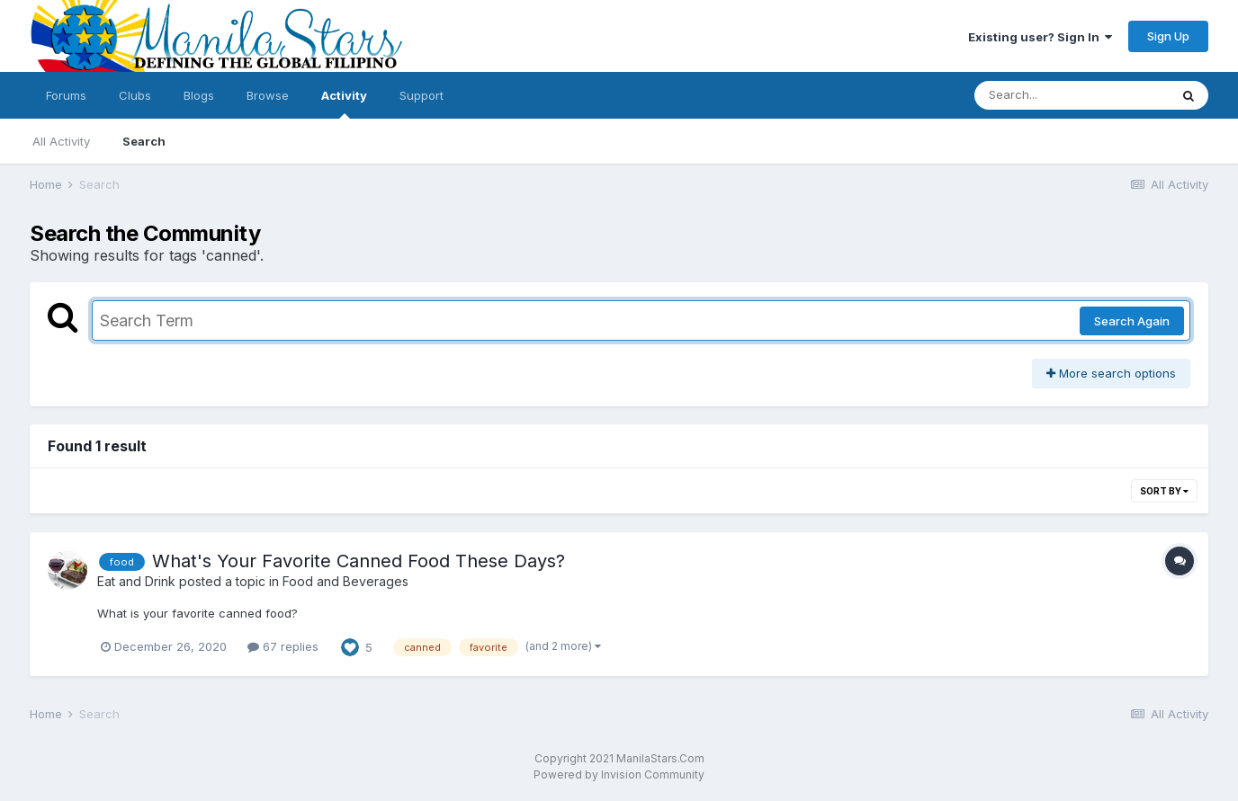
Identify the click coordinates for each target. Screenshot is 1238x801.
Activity (344, 103)
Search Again (1132, 321)
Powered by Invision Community (619, 774)
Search (144, 141)
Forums (66, 95)
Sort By (1164, 490)
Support (421, 95)
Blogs (199, 95)
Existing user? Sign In (1040, 37)
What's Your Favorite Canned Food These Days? (358, 561)
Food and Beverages (345, 581)
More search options (1111, 373)
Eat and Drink (136, 581)
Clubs (135, 95)
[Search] (1071, 95)
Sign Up (1168, 36)
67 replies (282, 646)
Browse (268, 95)
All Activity (61, 141)
